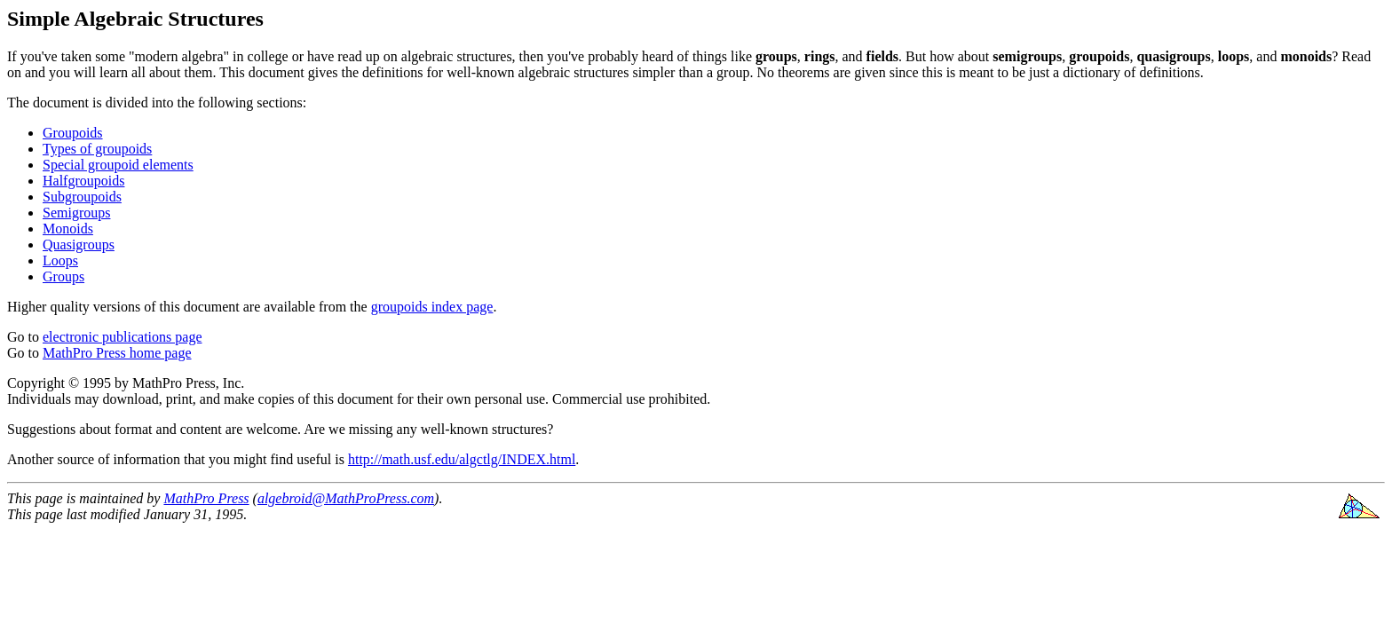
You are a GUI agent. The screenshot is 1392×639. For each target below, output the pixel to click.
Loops (60, 260)
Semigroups (76, 212)
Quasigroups (79, 244)
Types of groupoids (97, 148)
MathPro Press (206, 498)
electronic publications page (122, 336)
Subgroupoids (82, 196)
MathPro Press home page (117, 352)
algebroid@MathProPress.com (345, 498)
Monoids (68, 228)
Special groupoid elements (118, 164)
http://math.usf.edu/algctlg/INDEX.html (461, 459)
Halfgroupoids (83, 180)
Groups (63, 276)
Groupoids (73, 132)
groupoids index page (432, 306)
